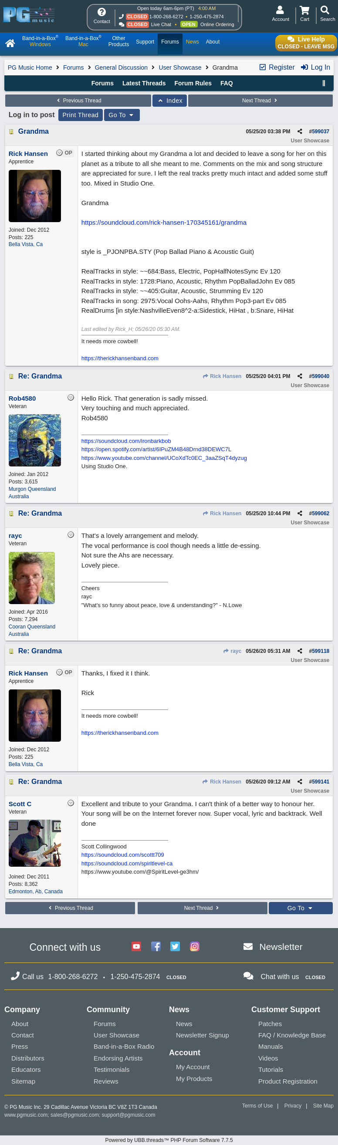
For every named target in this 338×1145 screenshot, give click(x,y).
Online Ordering (217, 24)
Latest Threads (144, 83)
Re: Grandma (40, 376)
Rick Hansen (221, 376)
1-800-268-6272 (166, 16)
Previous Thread (78, 101)
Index (170, 100)
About (19, 1023)
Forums (73, 67)
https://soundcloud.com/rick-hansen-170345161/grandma (164, 222)
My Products (194, 1078)
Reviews (106, 1081)
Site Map (323, 1106)
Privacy (292, 1106)
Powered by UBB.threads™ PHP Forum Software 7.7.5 (169, 1140)
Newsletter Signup (202, 1035)
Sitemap (23, 1081)
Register (276, 67)
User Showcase (180, 67)
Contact (22, 1035)
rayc (232, 651)
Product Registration (288, 1081)
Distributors (27, 1058)
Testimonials (112, 1069)
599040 (320, 376)
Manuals (270, 1046)
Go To (121, 114)
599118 (320, 651)
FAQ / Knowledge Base (292, 1035)
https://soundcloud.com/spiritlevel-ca (127, 863)
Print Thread (81, 114)
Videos (268, 1058)
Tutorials (270, 1069)
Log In (315, 67)
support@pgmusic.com (128, 1115)
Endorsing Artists (118, 1058)
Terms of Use (257, 1106)
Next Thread (260, 101)
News (184, 1023)
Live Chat (161, 24)
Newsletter (281, 947)
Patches (270, 1023)
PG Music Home (30, 67)
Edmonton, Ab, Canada (36, 891)
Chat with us (280, 976)
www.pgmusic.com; (26, 1115)
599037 (320, 131)
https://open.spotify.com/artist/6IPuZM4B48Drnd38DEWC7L (156, 449)
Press (19, 1046)
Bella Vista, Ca (26, 244)
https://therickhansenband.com (120, 358)
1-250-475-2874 (206, 16)
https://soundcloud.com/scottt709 (122, 854)
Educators (26, 1069)
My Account (193, 1067)
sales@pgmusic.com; (76, 1115)
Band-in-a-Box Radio (124, 1046)
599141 (320, 782)
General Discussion (121, 67)
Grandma (33, 131)
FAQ (226, 83)
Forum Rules (193, 83)
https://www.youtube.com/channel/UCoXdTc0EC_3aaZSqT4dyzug (164, 458)
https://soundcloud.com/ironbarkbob (126, 441)
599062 (320, 513)
